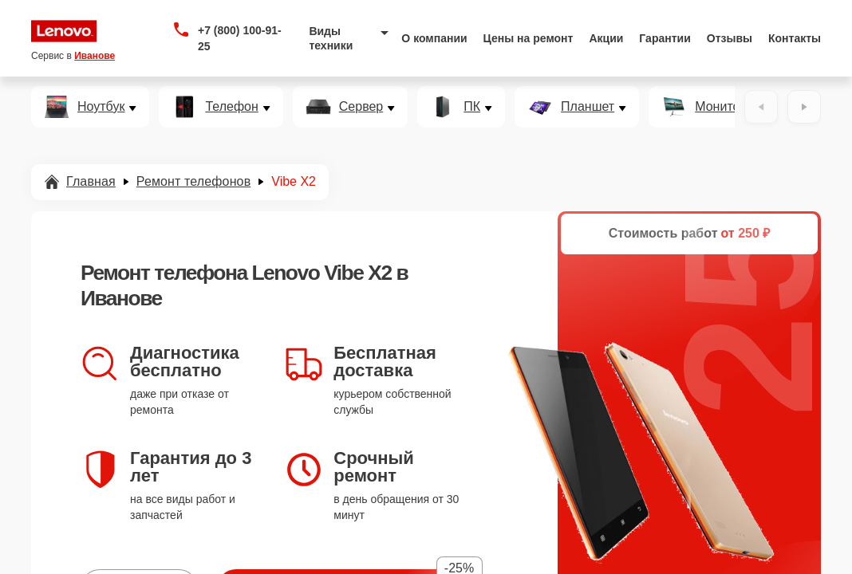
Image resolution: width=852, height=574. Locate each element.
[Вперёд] (804, 107)
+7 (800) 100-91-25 (240, 38)
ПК (471, 106)
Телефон (231, 106)
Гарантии (664, 38)
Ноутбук (100, 106)
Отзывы (729, 38)
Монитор (721, 106)
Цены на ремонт (528, 38)
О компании (434, 38)
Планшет (587, 106)
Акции (606, 38)
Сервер (361, 106)
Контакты (794, 38)
